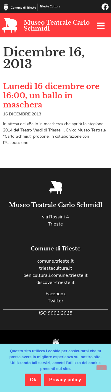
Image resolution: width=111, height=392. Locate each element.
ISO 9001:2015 (56, 313)
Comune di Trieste (23, 8)
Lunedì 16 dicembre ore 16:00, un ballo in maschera (51, 95)
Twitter (55, 301)
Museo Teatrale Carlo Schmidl (57, 25)
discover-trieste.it (55, 282)
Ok (33, 379)
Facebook (56, 294)
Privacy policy (65, 379)
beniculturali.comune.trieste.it (55, 275)
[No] (101, 367)
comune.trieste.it (55, 261)
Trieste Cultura (50, 6)
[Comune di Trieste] (5, 7)
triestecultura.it (55, 268)
